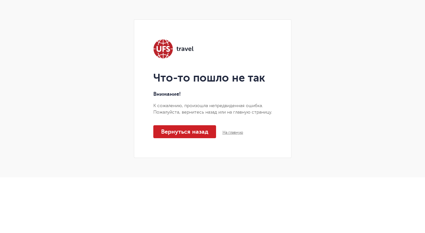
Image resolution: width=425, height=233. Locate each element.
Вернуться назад (184, 131)
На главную (233, 132)
